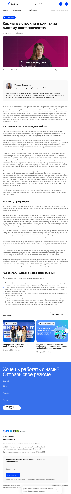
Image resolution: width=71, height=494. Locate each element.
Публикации (24, 10)
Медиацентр (14, 10)
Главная (5, 10)
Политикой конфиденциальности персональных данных (40, 483)
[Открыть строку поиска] (66, 4)
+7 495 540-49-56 (9, 440)
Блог (49, 356)
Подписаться (13, 479)
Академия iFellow (38, 4)
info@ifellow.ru (9, 443)
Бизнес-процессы (48, 327)
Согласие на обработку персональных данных (16, 491)
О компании (10, 17)
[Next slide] (67, 335)
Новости (18, 354)
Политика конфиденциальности (11, 489)
